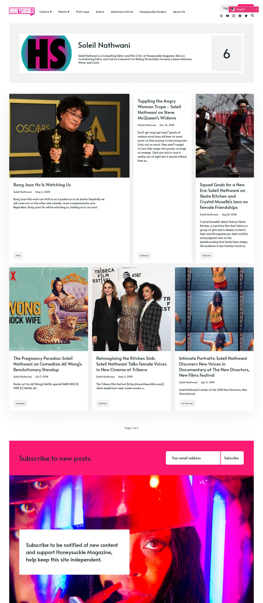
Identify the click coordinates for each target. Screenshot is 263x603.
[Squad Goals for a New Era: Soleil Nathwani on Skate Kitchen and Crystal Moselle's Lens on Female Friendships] (225, 178)
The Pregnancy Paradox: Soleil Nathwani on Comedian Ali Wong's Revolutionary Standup (47, 363)
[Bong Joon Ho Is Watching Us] (69, 178)
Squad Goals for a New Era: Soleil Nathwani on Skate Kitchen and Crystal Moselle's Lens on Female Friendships (224, 195)
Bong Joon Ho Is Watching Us (42, 184)
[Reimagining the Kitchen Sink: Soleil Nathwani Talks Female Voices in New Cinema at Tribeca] (131, 339)
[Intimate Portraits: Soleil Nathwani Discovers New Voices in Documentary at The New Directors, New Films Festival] (214, 339)
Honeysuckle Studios (153, 11)
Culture (44, 11)
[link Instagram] (233, 16)
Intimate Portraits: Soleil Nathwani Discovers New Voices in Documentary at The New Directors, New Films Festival (214, 366)
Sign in (227, 8)
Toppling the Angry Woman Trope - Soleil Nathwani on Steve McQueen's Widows (159, 109)
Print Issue (82, 11)
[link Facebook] (240, 16)
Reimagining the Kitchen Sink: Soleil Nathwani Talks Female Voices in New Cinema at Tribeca (131, 363)
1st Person (187, 403)
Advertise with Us (122, 11)
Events (100, 11)
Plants (63, 11)
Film (18, 255)
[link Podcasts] (221, 16)
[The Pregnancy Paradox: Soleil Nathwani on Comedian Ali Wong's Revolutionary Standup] (48, 339)
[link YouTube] (227, 16)
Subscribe (231, 458)
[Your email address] (193, 458)
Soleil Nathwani (22, 191)
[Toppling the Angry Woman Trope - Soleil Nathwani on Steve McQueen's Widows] (163, 178)
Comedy (20, 403)
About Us (179, 11)
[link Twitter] (246, 16)
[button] (244, 9)
